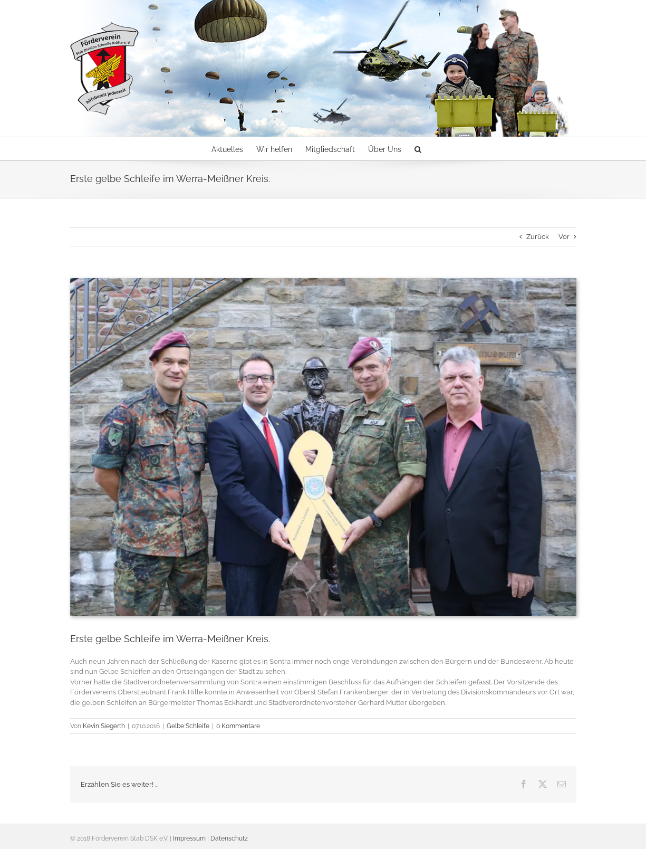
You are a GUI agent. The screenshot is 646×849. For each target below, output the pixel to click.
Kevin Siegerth (104, 726)
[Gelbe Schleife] (323, 447)
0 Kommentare (238, 726)
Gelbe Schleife (188, 726)
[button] (417, 148)
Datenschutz (229, 838)
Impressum (189, 838)
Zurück (537, 237)
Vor (564, 237)
